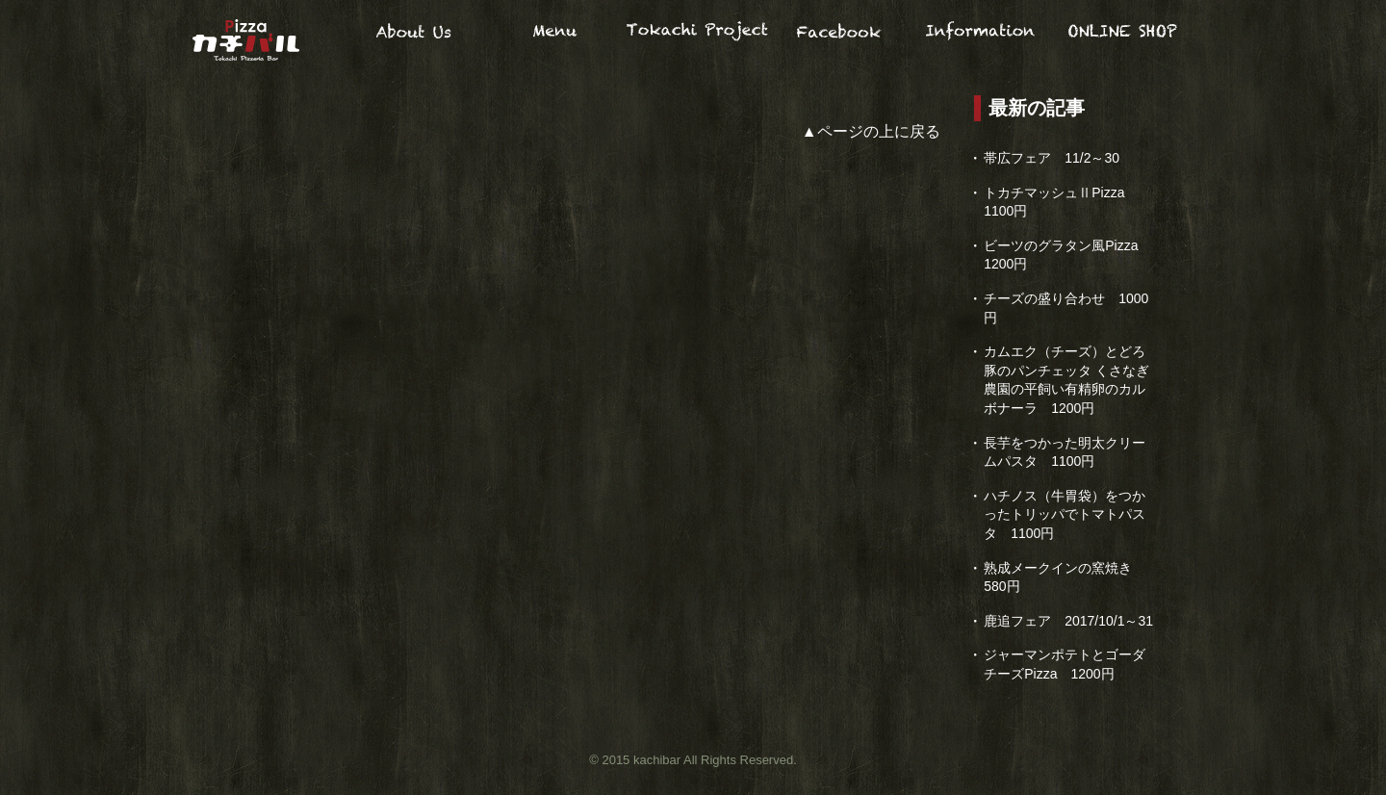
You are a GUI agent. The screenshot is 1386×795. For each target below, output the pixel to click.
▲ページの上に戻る (871, 131)
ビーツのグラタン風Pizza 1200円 (1067, 255)
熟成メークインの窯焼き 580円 (1058, 577)
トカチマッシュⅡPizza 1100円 (1061, 202)
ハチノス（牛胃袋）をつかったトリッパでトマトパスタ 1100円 (1064, 514)
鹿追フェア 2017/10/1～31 (1068, 620)
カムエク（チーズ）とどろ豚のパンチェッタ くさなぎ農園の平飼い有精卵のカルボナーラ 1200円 (1066, 380)
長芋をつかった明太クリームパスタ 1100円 (1064, 452)
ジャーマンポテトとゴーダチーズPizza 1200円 (1064, 664)
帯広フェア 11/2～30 (1051, 158)
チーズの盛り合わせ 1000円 (1066, 308)
